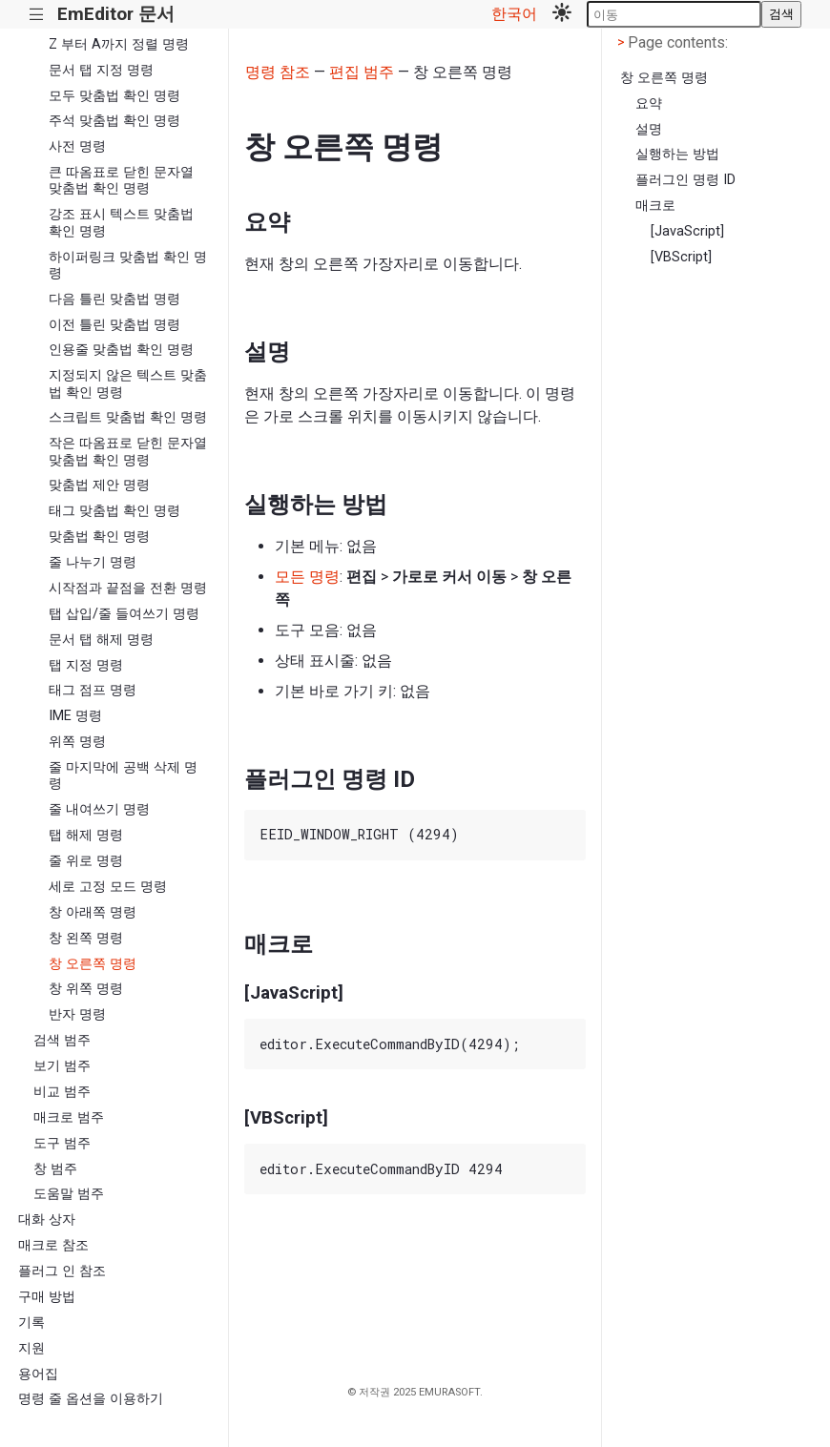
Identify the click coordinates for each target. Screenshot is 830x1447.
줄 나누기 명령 (92, 562)
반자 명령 (77, 1014)
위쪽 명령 (77, 742)
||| (37, 15)
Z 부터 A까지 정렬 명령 (119, 44)
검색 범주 (62, 1040)
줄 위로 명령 (86, 861)
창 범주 (55, 1169)
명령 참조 (277, 72)
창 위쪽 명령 (86, 989)
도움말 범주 (68, 1194)
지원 (31, 1348)
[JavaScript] (687, 231)
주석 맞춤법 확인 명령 (114, 121)
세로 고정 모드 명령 (108, 887)
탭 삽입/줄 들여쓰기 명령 (124, 614)
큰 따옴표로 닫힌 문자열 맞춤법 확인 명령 (121, 180)
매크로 (655, 205)
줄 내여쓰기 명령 (99, 809)
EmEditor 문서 (116, 14)
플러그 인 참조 (62, 1271)
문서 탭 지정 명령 (101, 70)
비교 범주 (62, 1092)
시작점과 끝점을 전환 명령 (128, 588)
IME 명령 (75, 716)
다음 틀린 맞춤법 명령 (114, 299)
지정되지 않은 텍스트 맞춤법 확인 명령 (128, 383)
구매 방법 (46, 1297)
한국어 (514, 14)
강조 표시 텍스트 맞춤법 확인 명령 (121, 222)
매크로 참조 (53, 1245)
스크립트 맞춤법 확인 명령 (128, 417)
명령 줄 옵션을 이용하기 (90, 1399)
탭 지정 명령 (86, 665)
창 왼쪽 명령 (86, 938)
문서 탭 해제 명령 (101, 639)
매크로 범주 (68, 1117)
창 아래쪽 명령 (92, 912)
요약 (648, 103)
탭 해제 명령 (86, 835)
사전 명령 (77, 146)
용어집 (38, 1374)
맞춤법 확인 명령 (99, 536)
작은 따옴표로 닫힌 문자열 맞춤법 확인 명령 (128, 451)
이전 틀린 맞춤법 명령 (114, 325)
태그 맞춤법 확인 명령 (114, 511)
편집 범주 (361, 72)
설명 (648, 129)
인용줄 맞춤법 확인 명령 (121, 349)
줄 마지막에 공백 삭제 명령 (123, 775)
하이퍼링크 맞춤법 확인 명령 (128, 265)
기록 (31, 1322)
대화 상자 (46, 1219)
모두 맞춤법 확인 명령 (114, 96)
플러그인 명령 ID (685, 180)
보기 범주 (62, 1066)
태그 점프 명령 (92, 690)
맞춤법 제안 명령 (99, 485)
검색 (781, 14)
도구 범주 (62, 1143)
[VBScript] (681, 257)
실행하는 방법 (677, 154)
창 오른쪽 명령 (92, 964)
